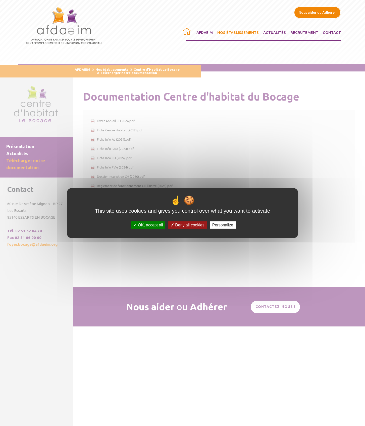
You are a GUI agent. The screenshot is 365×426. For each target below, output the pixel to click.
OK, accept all (148, 225)
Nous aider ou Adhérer (317, 13)
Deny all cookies (187, 225)
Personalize (222, 225)
